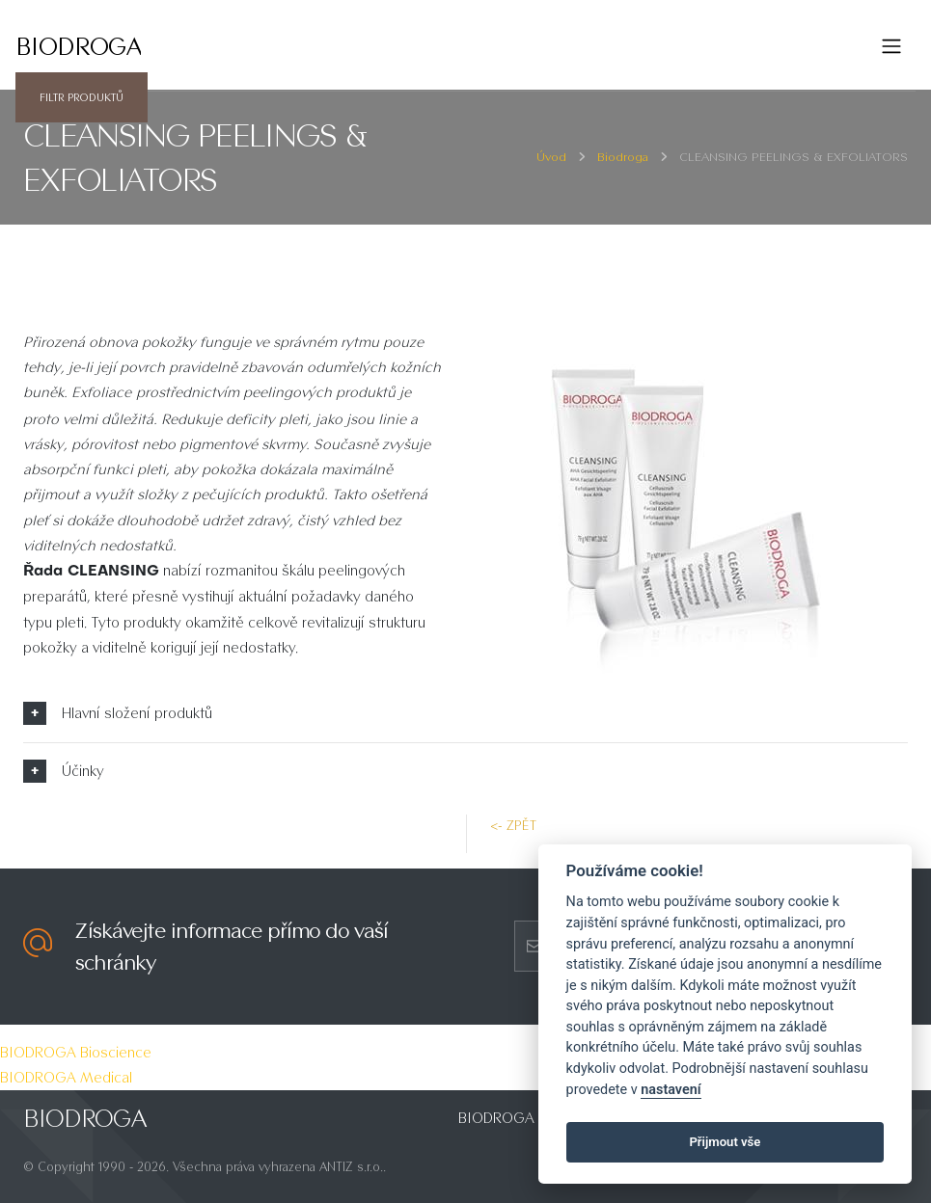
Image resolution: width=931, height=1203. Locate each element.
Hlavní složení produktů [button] (137, 713)
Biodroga (622, 156)
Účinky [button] (83, 771)
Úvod (551, 156)
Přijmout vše (724, 1142)
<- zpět (513, 825)
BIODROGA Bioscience (75, 1052)
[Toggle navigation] (891, 46)
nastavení (670, 1090)
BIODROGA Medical (66, 1077)
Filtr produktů (81, 97)
